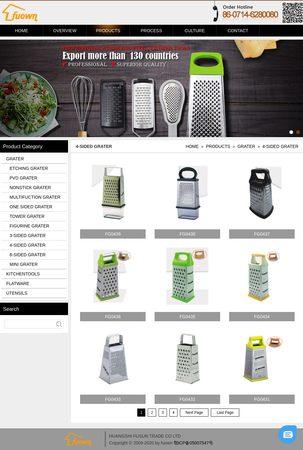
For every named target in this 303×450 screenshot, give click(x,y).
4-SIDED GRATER (280, 146)
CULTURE (195, 30)
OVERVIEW (64, 30)
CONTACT (238, 30)
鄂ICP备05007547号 (193, 442)
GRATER (246, 146)
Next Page (194, 412)
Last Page (225, 412)
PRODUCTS (108, 30)
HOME (21, 30)
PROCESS (151, 30)
